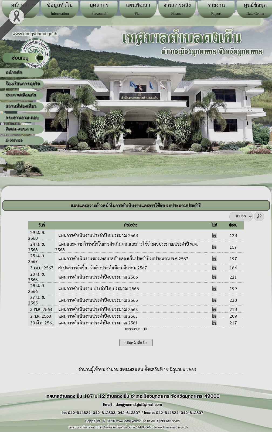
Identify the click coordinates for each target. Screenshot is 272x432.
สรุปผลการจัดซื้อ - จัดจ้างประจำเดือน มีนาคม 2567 (102, 267)
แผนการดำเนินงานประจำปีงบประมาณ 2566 (97, 277)
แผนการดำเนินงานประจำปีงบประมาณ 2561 (97, 322)
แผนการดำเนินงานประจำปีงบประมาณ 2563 (97, 316)
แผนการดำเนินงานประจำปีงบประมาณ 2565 (97, 300)
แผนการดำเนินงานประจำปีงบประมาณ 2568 (97, 235)
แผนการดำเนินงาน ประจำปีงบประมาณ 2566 (98, 288)
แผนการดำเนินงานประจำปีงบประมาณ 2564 (97, 309)
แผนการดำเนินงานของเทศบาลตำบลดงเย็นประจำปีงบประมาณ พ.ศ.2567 (122, 258)
